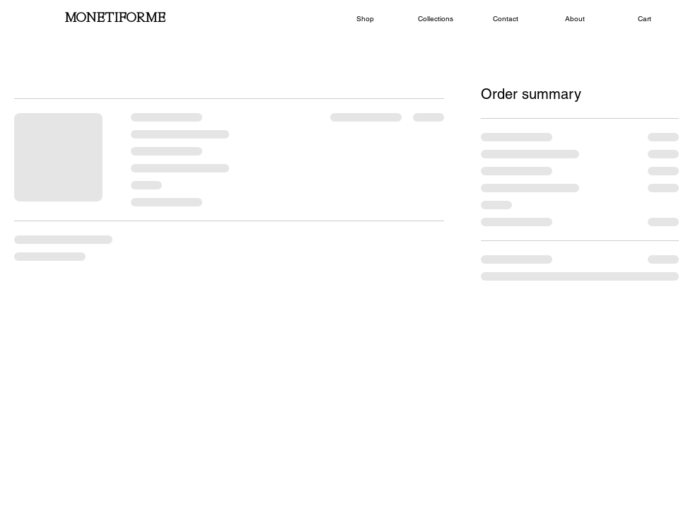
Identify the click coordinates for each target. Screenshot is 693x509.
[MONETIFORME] (115, 19)
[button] (365, 19)
